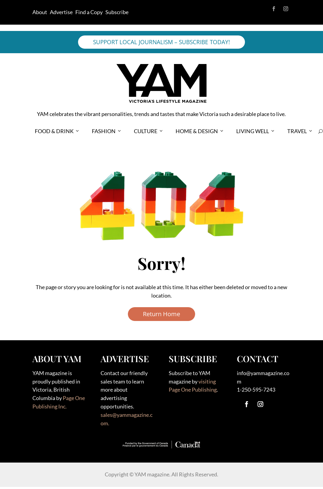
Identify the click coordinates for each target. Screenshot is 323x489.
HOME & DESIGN (200, 131)
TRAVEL (300, 131)
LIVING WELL (255, 131)
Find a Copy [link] (89, 12)
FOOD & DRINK (57, 131)
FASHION (107, 131)
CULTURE (149, 131)
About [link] (39, 12)
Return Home (161, 314)
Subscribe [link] (116, 12)
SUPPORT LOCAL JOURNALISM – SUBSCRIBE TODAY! (161, 42)
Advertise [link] (61, 12)
